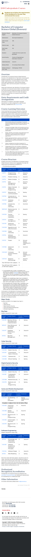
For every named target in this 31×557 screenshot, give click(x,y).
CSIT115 (4, 182)
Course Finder (18, 104)
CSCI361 (4, 374)
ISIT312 (4, 335)
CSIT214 (4, 219)
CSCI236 (4, 397)
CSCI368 (4, 379)
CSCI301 (4, 352)
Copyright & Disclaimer (18, 526)
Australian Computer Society (8, 475)
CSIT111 (4, 173)
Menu (26, 3)
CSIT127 (4, 192)
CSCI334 (4, 451)
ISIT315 (4, 453)
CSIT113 (4, 177)
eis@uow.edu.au (22, 481)
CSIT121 (4, 187)
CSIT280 (4, 231)
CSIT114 (4, 179)
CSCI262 (4, 350)
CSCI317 (4, 330)
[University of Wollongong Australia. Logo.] (5, 2)
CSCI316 (4, 320)
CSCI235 (4, 200)
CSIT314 (4, 235)
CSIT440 (4, 258)
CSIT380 (4, 247)
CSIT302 (4, 356)
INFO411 (4, 325)
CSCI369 (4, 359)
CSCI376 (4, 382)
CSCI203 (4, 227)
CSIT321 (4, 240)
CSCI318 (4, 444)
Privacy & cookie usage (7, 526)
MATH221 (4, 209)
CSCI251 (4, 223)
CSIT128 (4, 196)
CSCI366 (4, 410)
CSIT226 (4, 214)
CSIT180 (4, 204)
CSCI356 (4, 420)
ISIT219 (4, 439)
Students (26, 1)
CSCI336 (4, 405)
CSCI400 (4, 252)
